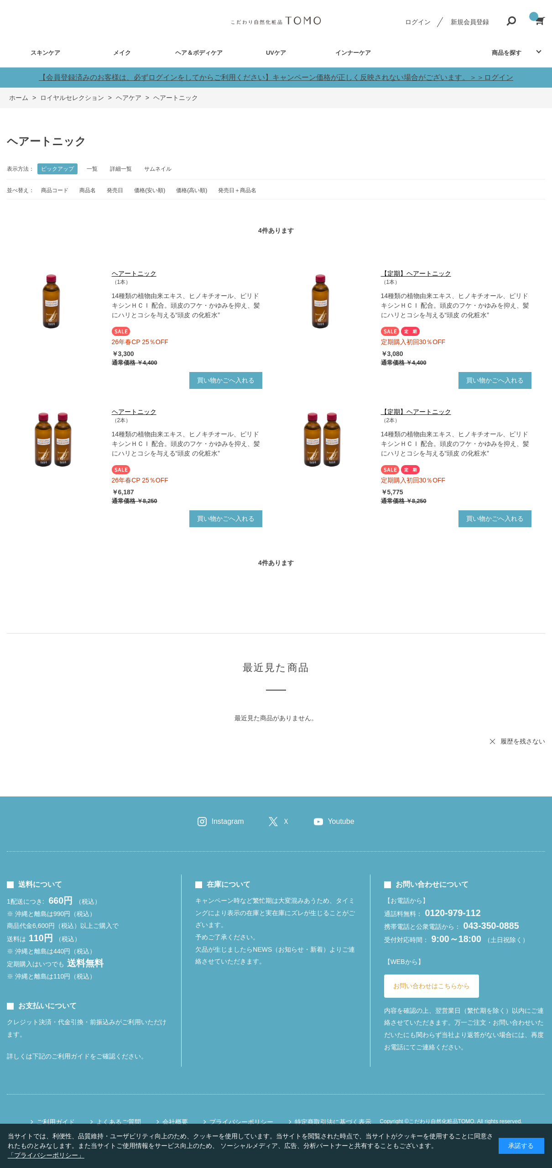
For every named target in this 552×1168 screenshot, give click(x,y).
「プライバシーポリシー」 (46, 1155)
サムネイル (158, 169)
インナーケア (353, 52)
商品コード (54, 190)
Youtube (341, 821)
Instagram (227, 821)
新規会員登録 (470, 22)
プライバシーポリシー (241, 1122)
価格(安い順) (149, 190)
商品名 (87, 190)
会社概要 (175, 1122)
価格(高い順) (191, 190)
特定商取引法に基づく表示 (333, 1122)
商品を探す (506, 52)
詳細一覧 (121, 169)
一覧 (92, 169)
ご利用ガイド (55, 1122)
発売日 (115, 190)
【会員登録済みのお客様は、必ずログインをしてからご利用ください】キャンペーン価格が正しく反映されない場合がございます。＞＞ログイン (276, 77)
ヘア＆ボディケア (199, 52)
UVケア (276, 52)
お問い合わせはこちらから (431, 986)
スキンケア (45, 52)
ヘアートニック (134, 273)
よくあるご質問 (118, 1122)
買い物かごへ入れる (226, 380)
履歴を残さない (522, 741)
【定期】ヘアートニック (416, 273)
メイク (122, 52)
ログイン (418, 22)
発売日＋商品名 (237, 190)
